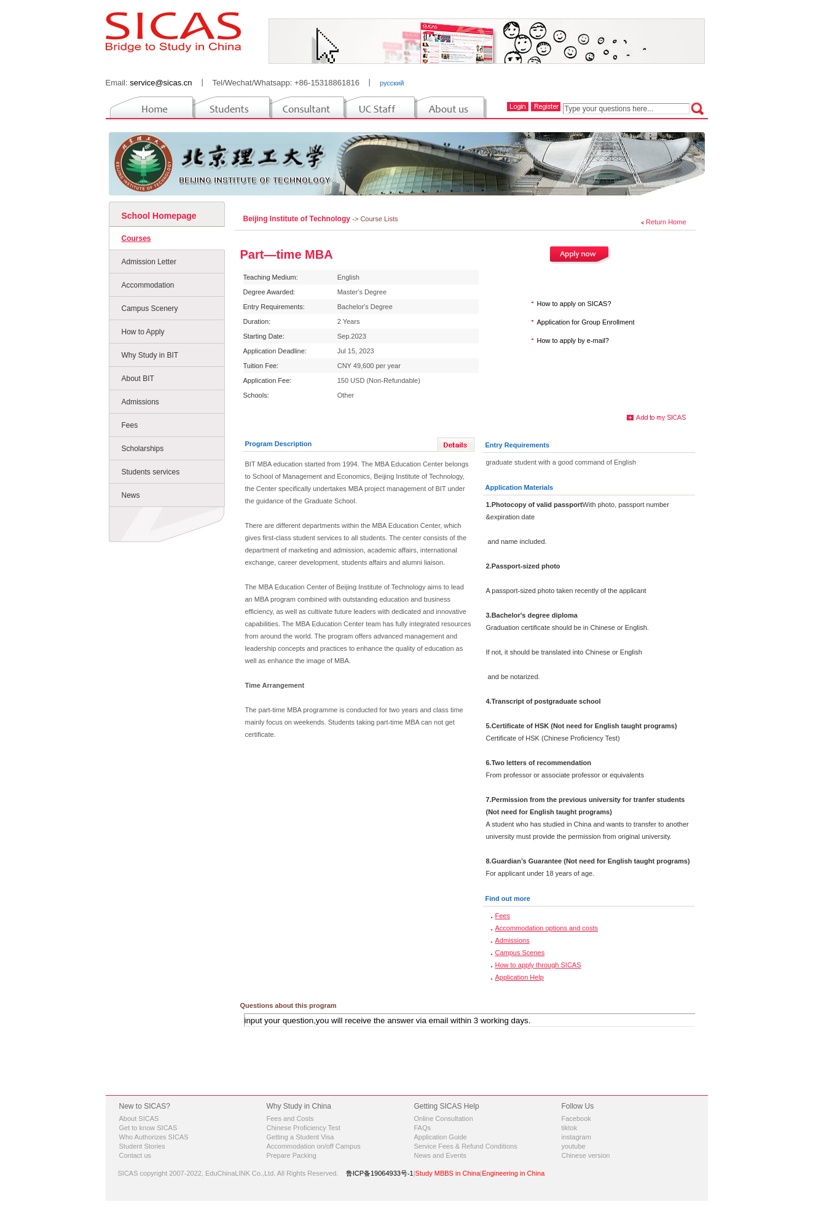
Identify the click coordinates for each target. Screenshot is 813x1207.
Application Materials (519, 487)
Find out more (507, 898)
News (131, 495)
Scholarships (143, 448)
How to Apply (143, 332)
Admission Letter (149, 262)
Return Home (666, 222)
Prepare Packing (291, 1155)
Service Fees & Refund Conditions (465, 1146)
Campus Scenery (150, 308)
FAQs (422, 1127)
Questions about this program (288, 1005)
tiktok (570, 1127)
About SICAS (139, 1118)
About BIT (138, 378)
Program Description (278, 443)
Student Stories (142, 1146)
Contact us (135, 1155)
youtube (574, 1146)
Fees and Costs (290, 1118)
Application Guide (440, 1137)
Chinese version (586, 1155)
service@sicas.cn (161, 82)
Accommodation (148, 285)
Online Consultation (443, 1118)
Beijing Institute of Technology (298, 218)
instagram (576, 1137)
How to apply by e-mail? (573, 340)
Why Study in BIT (150, 355)
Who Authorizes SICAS (154, 1137)
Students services (151, 472)
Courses (136, 238)
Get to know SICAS (148, 1127)
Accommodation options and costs (547, 928)
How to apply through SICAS (538, 965)
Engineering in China (513, 1173)
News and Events (440, 1155)
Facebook (576, 1118)
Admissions (140, 402)
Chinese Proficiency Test (303, 1127)
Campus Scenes (520, 952)
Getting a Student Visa (300, 1137)
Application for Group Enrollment (586, 322)
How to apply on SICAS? (574, 303)
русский (392, 83)
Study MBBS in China (448, 1173)
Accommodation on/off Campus (314, 1146)
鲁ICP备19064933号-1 (380, 1173)
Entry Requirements (517, 445)
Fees (130, 425)
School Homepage (159, 216)
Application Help (519, 977)
